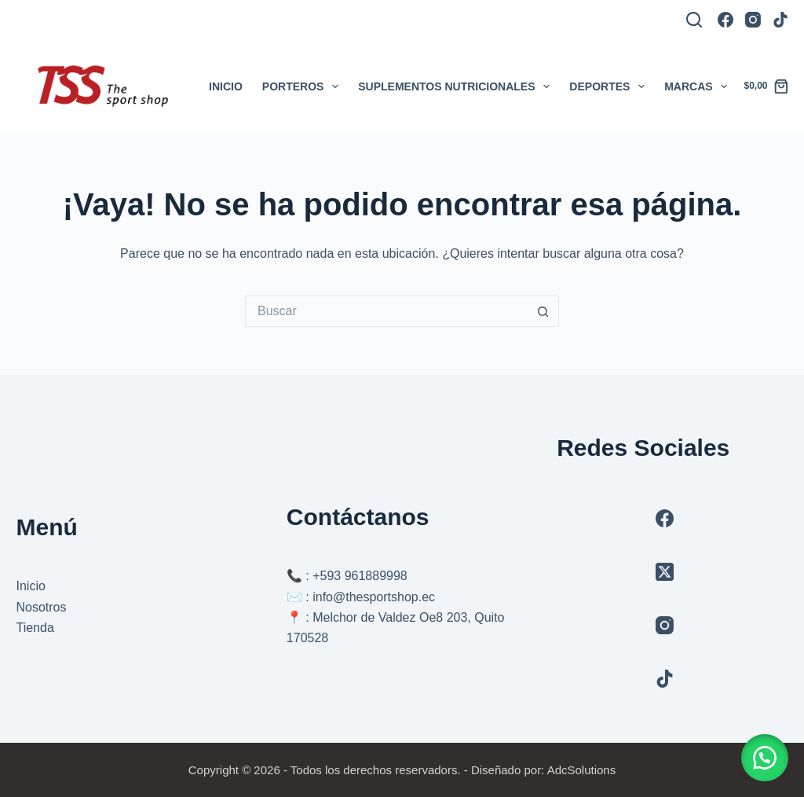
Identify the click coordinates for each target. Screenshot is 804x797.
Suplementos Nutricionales (457, 86)
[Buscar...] (386, 311)
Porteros (303, 86)
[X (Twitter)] (665, 572)
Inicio (226, 86)
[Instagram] (753, 20)
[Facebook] (725, 20)
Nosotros (41, 607)
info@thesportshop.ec (373, 597)
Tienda (34, 627)
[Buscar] (694, 20)
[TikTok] (780, 20)
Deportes (610, 86)
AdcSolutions (581, 770)
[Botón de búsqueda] (543, 311)
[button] (764, 757)
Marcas (698, 86)
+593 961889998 (359, 575)
